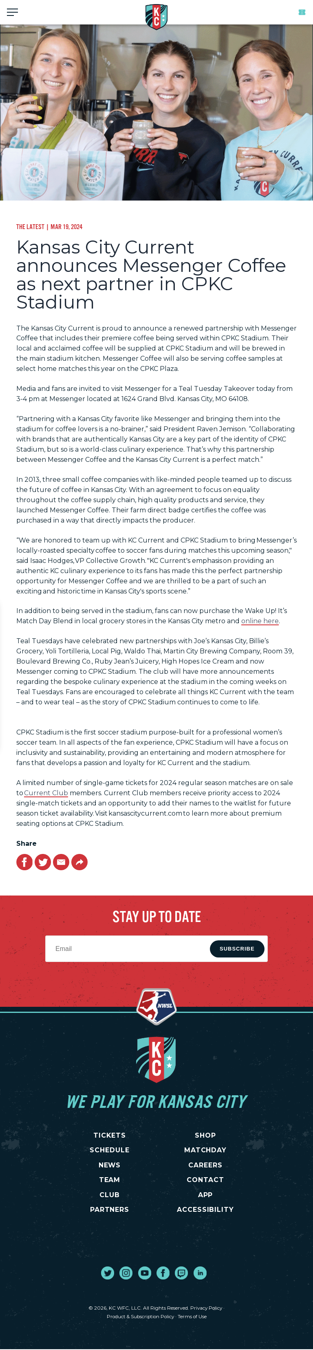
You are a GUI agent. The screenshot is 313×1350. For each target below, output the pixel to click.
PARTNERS (110, 1210)
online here (260, 621)
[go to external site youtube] (144, 1273)
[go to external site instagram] (125, 1273)
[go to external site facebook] (163, 1273)
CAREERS (205, 1165)
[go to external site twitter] (107, 1273)
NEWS (109, 1165)
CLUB (109, 1195)
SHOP (205, 1135)
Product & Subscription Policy (140, 1317)
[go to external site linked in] (200, 1273)
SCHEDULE (110, 1150)
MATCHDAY (205, 1150)
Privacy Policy (206, 1309)
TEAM (110, 1180)
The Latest (30, 226)
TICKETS (109, 1135)
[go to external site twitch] (181, 1273)
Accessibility (205, 1210)
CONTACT (205, 1180)
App (205, 1195)
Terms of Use (193, 1317)
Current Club (46, 793)
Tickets (302, 12)
